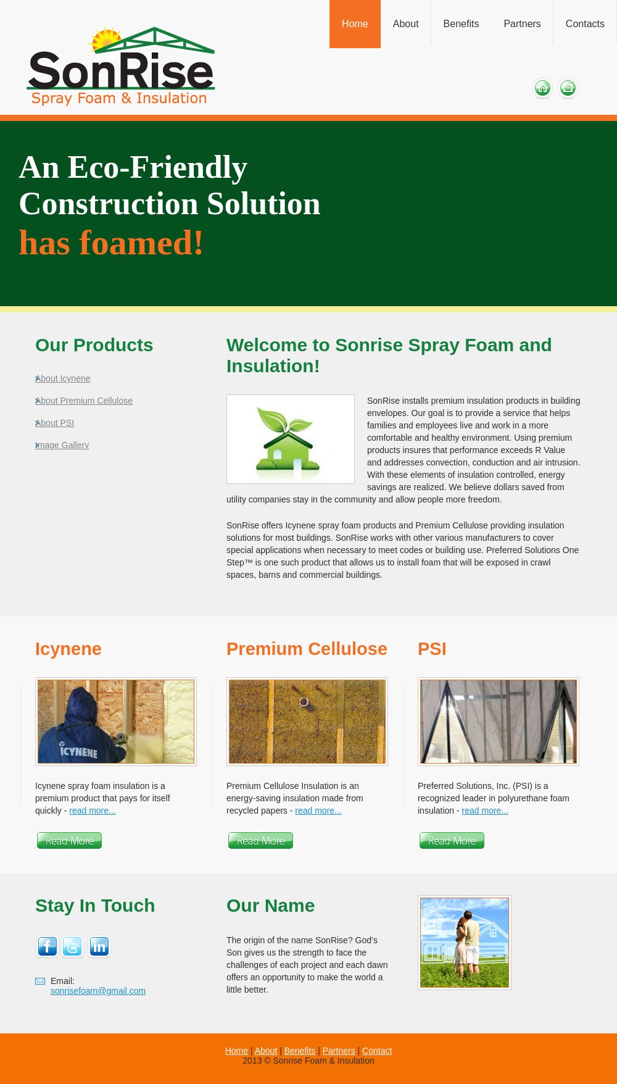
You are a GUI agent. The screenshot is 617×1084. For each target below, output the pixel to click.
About (406, 24)
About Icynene (63, 378)
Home (355, 24)
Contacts (585, 24)
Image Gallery (62, 445)
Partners (521, 24)
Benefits (461, 24)
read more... (92, 810)
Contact (377, 1051)
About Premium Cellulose (84, 401)
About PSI (54, 423)
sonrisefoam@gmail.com (98, 991)
